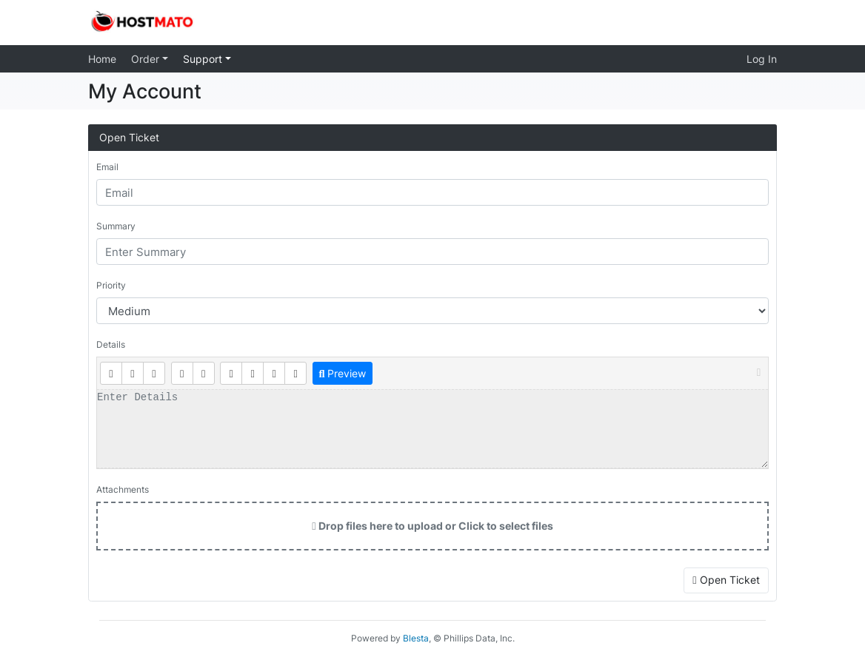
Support (204, 59)
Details (110, 344)
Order (146, 59)
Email (107, 166)
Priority (111, 285)
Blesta (416, 638)
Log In (762, 59)
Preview (342, 373)
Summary (116, 226)
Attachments (122, 489)
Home (102, 59)
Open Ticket (725, 579)
